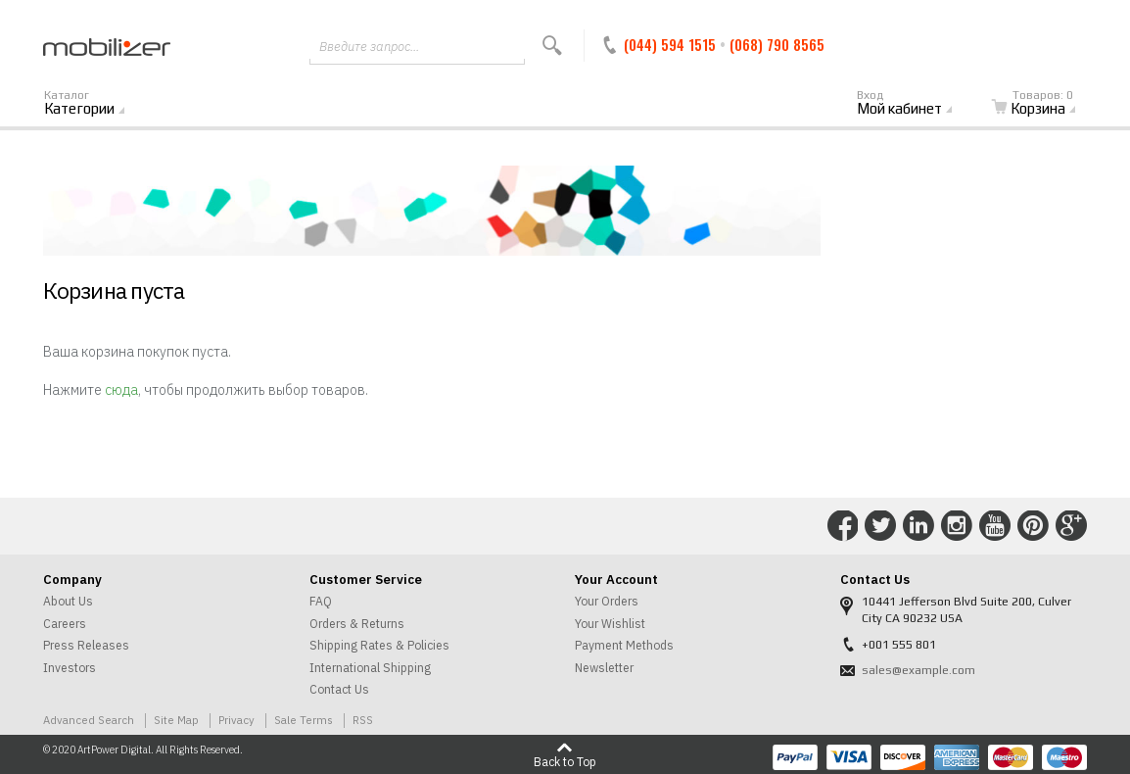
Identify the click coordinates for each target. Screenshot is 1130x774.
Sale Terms (303, 719)
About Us (68, 601)
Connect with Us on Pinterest (1033, 526)
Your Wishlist (610, 623)
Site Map (176, 719)
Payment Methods (624, 645)
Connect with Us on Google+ (1071, 526)
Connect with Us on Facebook (843, 526)
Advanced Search (88, 719)
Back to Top (565, 761)
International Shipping (370, 667)
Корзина (1045, 104)
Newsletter (604, 667)
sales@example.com (918, 670)
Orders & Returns (356, 623)
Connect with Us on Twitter (880, 526)
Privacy (236, 719)
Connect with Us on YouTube (995, 526)
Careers (64, 623)
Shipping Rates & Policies (379, 645)
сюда (121, 390)
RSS (363, 719)
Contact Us (339, 689)
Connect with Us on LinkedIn (918, 526)
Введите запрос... (369, 46)
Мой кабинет (915, 104)
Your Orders (606, 601)
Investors (69, 667)
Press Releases (86, 645)
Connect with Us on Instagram (956, 526)
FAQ (320, 601)
